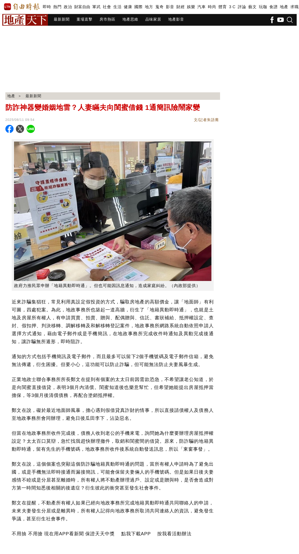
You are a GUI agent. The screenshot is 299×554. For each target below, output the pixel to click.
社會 (107, 7)
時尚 (212, 7)
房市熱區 (107, 19)
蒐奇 (159, 7)
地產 (284, 7)
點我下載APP (136, 533)
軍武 (96, 7)
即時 (47, 7)
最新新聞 (62, 19)
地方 (149, 7)
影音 (170, 7)
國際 (138, 7)
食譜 (273, 7)
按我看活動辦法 (174, 533)
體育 (222, 7)
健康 (128, 7)
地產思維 (130, 19)
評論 (242, 7)
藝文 (252, 7)
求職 (294, 7)
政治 (68, 7)
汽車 (201, 7)
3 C (232, 7)
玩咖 (263, 7)
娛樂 (191, 7)
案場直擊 (85, 19)
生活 (117, 7)
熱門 (57, 7)
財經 (180, 7)
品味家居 (153, 19)
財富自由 (82, 7)
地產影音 (176, 19)
